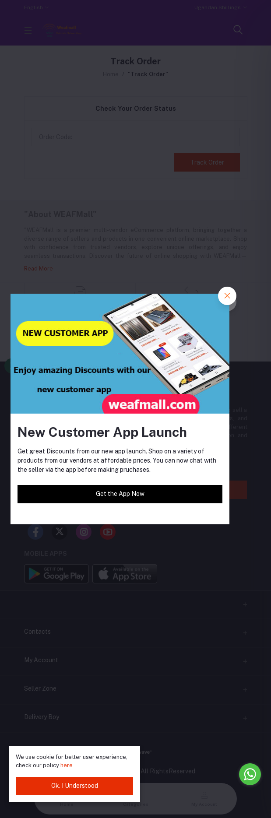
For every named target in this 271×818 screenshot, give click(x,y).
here (66, 765)
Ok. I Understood (74, 785)
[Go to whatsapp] (250, 774)
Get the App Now (120, 493)
